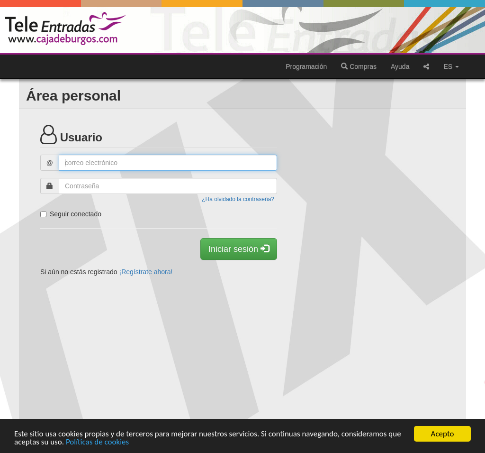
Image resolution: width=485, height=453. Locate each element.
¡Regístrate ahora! (146, 272)
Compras (359, 66)
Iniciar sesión (238, 249)
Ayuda (400, 66)
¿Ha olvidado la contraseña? (238, 199)
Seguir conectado (70, 214)
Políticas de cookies (97, 442)
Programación (306, 66)
